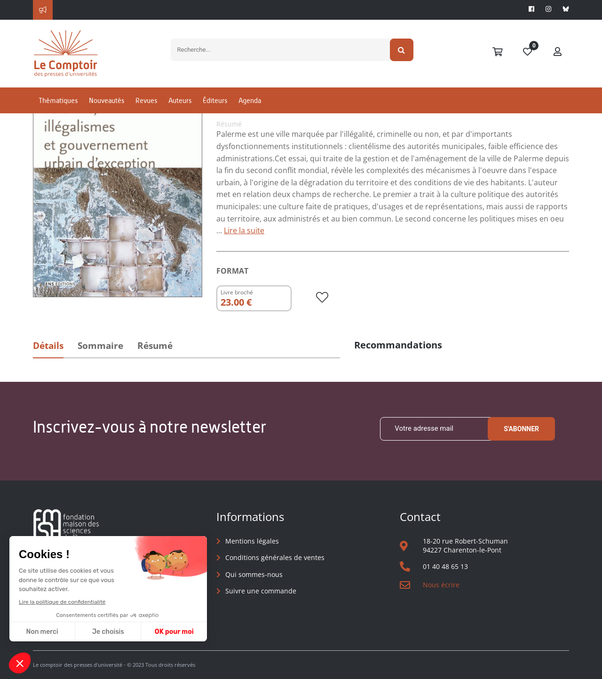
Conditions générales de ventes (275, 557)
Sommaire (100, 346)
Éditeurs (215, 100)
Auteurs (179, 100)
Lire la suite (244, 230)
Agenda (249, 100)
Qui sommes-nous (254, 574)
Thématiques (58, 100)
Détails (48, 346)
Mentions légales (252, 541)
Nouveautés (106, 100)
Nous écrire (441, 584)
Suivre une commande (260, 590)
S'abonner (521, 429)
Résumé (155, 346)
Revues (146, 100)
